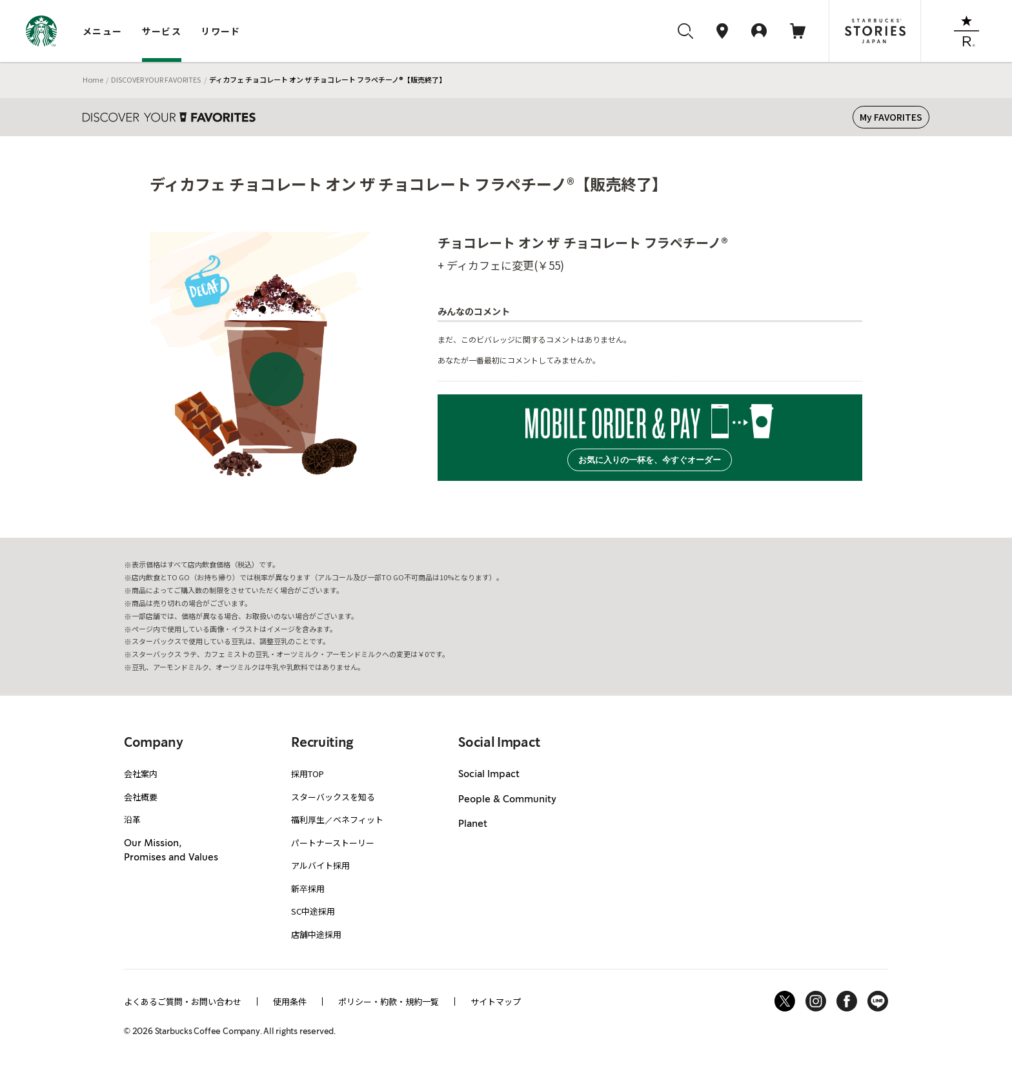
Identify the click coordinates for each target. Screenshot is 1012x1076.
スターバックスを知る (333, 797)
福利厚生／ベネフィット (337, 819)
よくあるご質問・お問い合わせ (182, 1001)
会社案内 (140, 773)
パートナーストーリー (332, 843)
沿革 (132, 819)
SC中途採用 (313, 911)
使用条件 (290, 1001)
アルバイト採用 (320, 865)
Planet (472, 824)
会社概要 (140, 797)
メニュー (103, 31)
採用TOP (307, 773)
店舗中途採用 (316, 934)
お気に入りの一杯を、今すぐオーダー (649, 460)
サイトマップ (496, 1001)
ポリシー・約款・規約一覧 (388, 1001)
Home (93, 79)
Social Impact (489, 774)
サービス (162, 31)
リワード (221, 31)
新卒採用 (308, 888)
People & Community (507, 799)
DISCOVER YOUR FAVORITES (156, 79)
